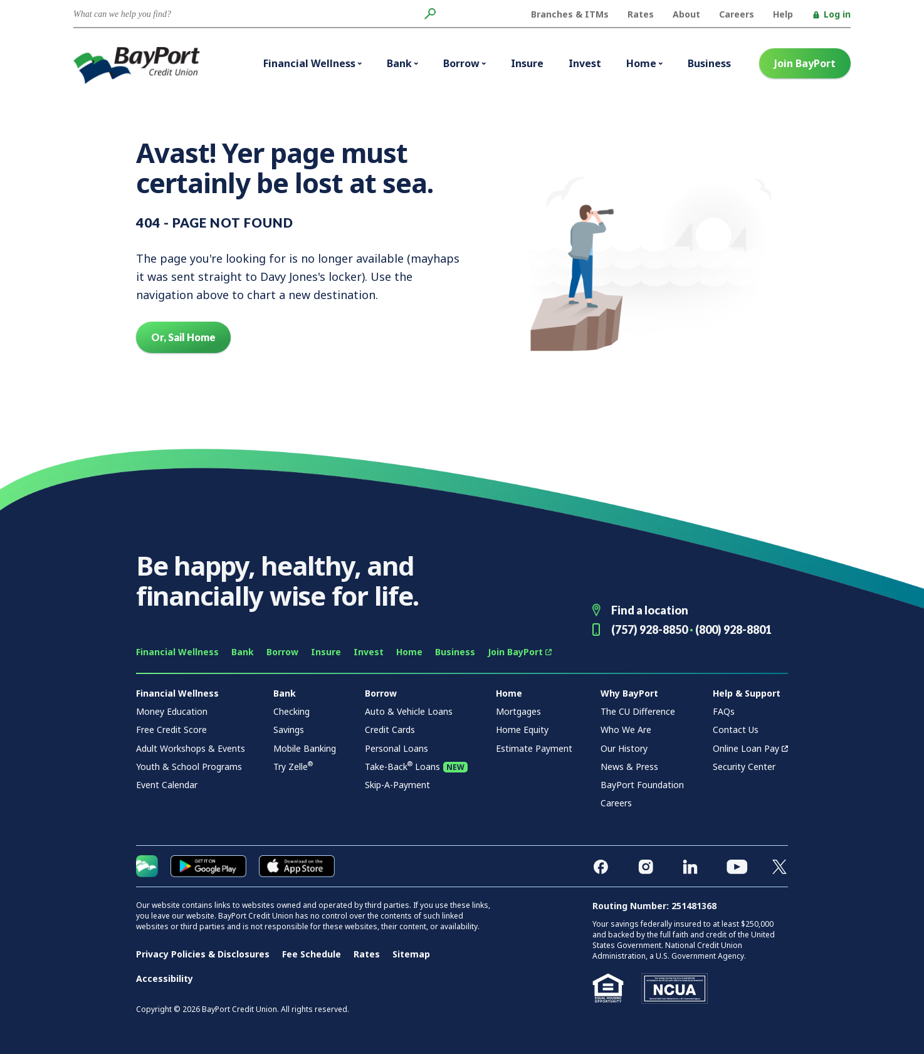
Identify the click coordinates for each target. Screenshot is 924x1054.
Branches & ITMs (570, 14)
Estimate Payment (534, 748)
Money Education (171, 711)
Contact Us (736, 729)
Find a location (649, 610)
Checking (291, 711)
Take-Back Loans (402, 766)
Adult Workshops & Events (190, 748)
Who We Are (626, 729)
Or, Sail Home (183, 337)
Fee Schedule (311, 954)
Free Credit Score (171, 729)
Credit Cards (390, 729)
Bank (399, 63)
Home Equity (522, 729)
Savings (288, 729)
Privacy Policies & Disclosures (203, 954)
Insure (527, 63)
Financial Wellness (309, 63)
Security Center (744, 766)
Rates (640, 14)
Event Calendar (166, 785)
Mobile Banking (304, 748)
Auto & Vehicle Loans (409, 711)
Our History (624, 748)
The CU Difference (638, 711)
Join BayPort (805, 63)
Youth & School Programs (189, 766)
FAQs (724, 711)
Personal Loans (396, 748)
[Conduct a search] (245, 13)
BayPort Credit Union (136, 65)
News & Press (629, 766)
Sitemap (411, 954)
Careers (736, 14)
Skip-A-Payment (397, 785)
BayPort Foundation (642, 785)
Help (783, 14)
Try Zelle (293, 766)
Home (641, 63)
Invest (585, 63)
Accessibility (164, 978)
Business (709, 63)
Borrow (461, 63)
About (686, 14)
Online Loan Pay (750, 748)
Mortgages (518, 711)
